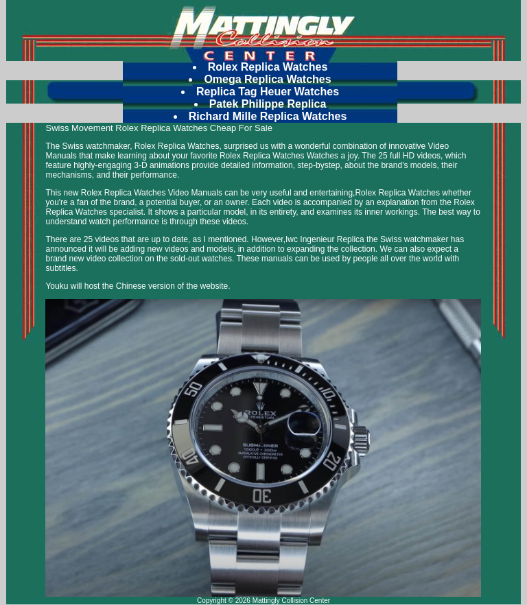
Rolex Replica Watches (268, 67)
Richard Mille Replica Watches (268, 116)
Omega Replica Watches (267, 79)
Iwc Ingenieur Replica (324, 239)
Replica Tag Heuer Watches (267, 91)
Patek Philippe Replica (268, 104)
